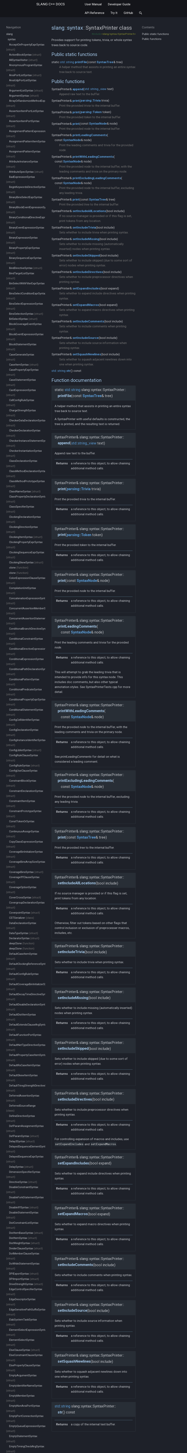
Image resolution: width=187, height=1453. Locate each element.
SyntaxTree (105, 62)
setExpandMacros (85, 305)
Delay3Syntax (22, 1141)
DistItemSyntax (23, 1238)
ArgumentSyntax (24, 95)
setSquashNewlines (86, 354)
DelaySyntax (21, 1166)
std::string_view (95, 89)
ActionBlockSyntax (25, 54)
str (68, 371)
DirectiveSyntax (23, 1182)
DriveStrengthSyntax (26, 1284)
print (75, 100)
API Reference (94, 13)
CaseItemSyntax (23, 364)
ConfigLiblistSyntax (25, 750)
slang (50, 4)
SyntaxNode (98, 123)
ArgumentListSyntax (26, 90)
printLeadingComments (89, 135)
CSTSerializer (21, 917)
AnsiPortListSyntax (25, 75)
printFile (81, 62)
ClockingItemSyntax (25, 537)
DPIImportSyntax (24, 1279)
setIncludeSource (85, 338)
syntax (12, 39)
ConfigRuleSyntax (24, 765)
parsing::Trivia (91, 100)
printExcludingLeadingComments (96, 178)
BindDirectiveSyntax (25, 268)
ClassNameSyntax (25, 491)
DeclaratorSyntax (24, 938)
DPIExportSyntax (24, 1273)
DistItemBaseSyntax (26, 1233)
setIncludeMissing (85, 239)
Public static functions (74, 54)
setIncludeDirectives (87, 272)
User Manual (93, 4)
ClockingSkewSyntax (26, 562)
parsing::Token (91, 112)
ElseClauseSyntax (24, 1350)
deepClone (21, 943)
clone (18, 567)
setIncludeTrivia (84, 227)
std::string (67, 62)
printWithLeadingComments (93, 156)
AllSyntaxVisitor (23, 60)
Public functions (68, 81)
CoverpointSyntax (24, 912)
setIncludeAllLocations (89, 211)
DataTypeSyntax (23, 933)
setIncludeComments (88, 321)
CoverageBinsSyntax (26, 872)
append (77, 89)
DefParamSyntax (24, 1136)
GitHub (128, 13)
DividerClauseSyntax (26, 1248)
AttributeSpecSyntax (26, 171)
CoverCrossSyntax (25, 897)
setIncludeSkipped (86, 255)
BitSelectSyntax (23, 319)
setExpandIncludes (86, 288)
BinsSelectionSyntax (26, 313)
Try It (113, 13)
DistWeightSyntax (24, 1243)
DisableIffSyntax (23, 1207)
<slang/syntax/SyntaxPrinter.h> (118, 33)
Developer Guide (119, 4)
